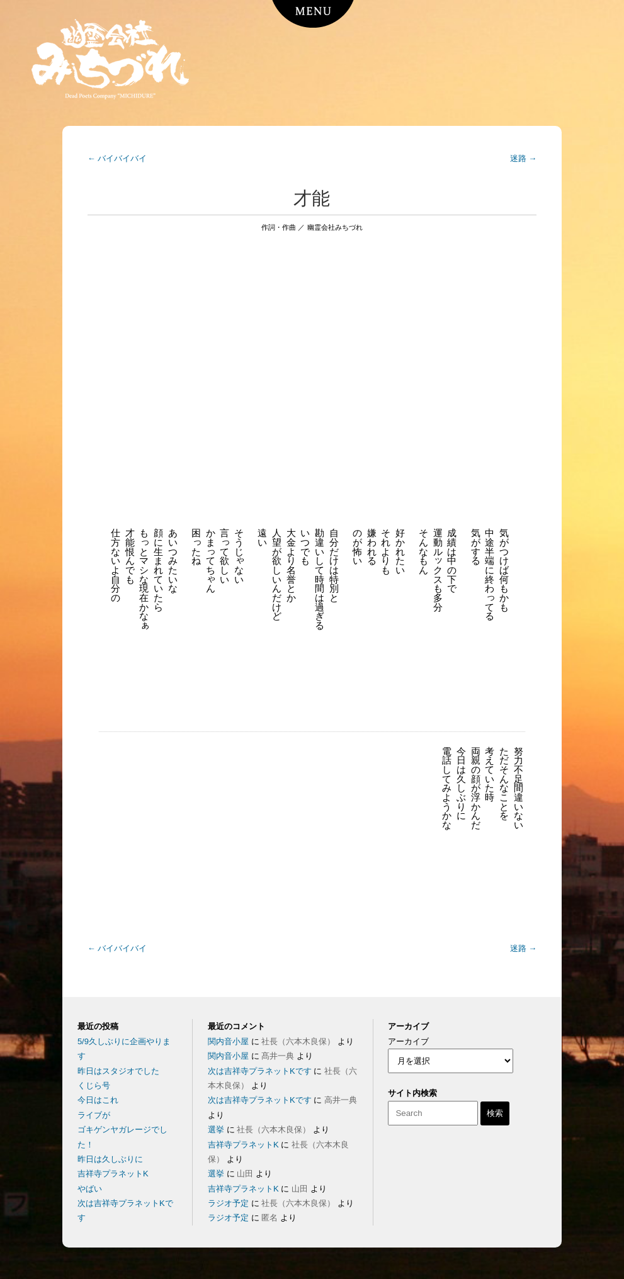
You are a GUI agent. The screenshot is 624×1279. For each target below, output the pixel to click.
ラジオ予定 (228, 1203)
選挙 (216, 1129)
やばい (89, 1188)
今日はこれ (97, 1100)
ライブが (93, 1115)
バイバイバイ (117, 158)
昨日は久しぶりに (110, 1159)
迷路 (523, 158)
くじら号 (93, 1085)
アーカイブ (408, 1041)
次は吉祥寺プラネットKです (260, 1071)
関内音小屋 (228, 1041)
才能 (311, 198)
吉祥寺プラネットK (113, 1173)
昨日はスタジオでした (118, 1071)
